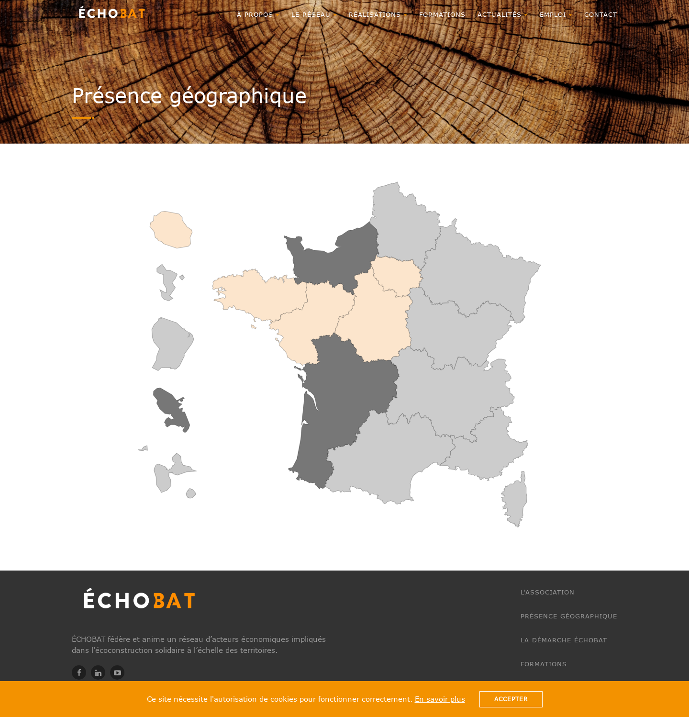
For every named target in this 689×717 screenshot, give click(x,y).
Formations (442, 14)
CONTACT (600, 14)
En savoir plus (440, 699)
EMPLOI (556, 14)
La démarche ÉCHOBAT (564, 640)
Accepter (511, 699)
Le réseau (314, 14)
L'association (548, 592)
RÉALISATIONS (378, 14)
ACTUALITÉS (503, 14)
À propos (258, 14)
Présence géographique (569, 616)
